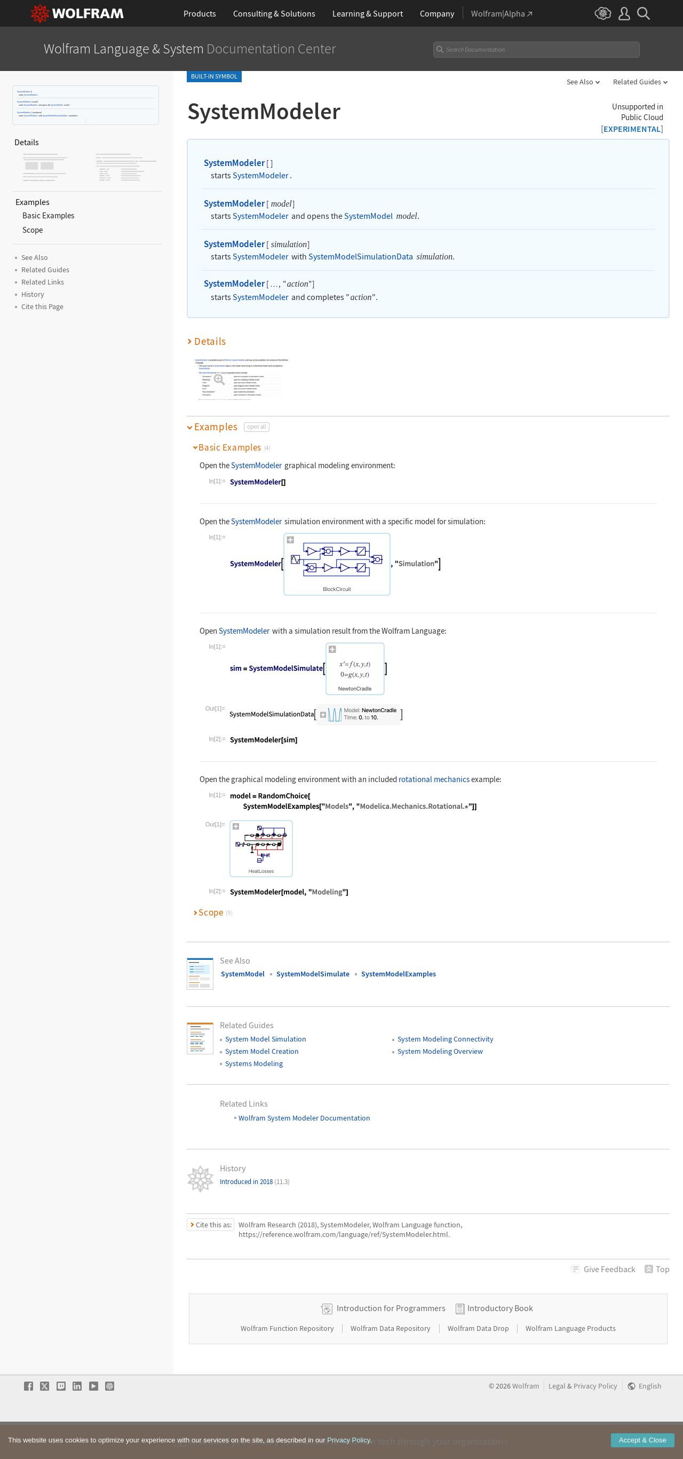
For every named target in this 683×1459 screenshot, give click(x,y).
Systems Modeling (254, 1063)
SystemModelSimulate (313, 974)
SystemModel (57, 105)
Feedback (610, 1269)
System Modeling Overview (440, 1051)
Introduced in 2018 (255, 1181)
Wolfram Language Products (571, 1362)
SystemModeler (23, 91)
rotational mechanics (434, 779)
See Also (580, 81)
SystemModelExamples (398, 974)
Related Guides (637, 81)
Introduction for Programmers (391, 1341)
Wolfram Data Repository (391, 1362)
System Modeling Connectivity (446, 1039)
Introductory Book (500, 1341)
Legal (557, 1419)
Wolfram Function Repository (288, 1362)
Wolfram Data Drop (479, 1362)
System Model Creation (262, 1051)
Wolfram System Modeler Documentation (303, 1118)
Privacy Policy (595, 1419)
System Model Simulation (265, 1039)
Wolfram (525, 1419)
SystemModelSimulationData (55, 115)
